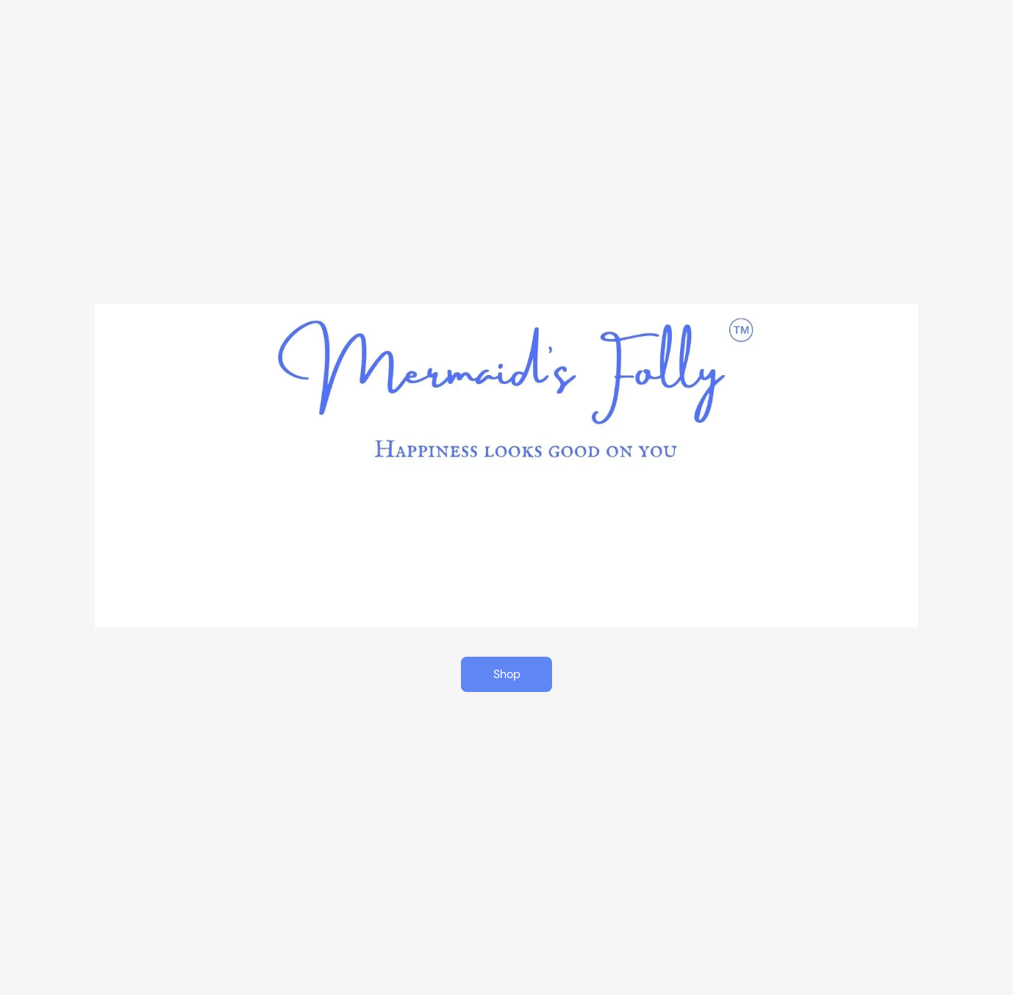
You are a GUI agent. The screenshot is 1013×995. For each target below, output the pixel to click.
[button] (506, 674)
